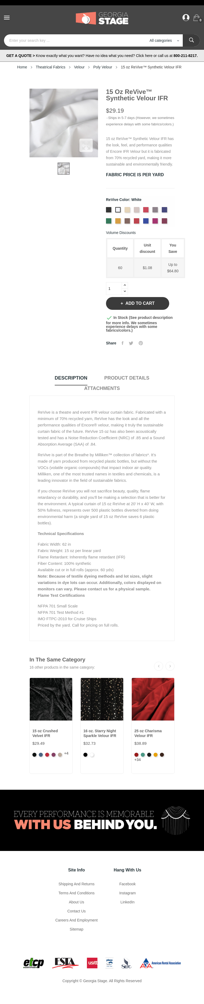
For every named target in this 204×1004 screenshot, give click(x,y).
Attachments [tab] (102, 388)
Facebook (127, 884)
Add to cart (139, 303)
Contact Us (76, 911)
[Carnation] (146, 211)
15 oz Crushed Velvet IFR (45, 733)
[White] (118, 211)
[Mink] (128, 222)
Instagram (127, 893)
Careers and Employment (76, 920)
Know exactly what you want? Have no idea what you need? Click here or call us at (102, 56)
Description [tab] (71, 378)
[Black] (109, 211)
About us (76, 902)
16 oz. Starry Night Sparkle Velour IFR (99, 733)
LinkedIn (128, 902)
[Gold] (118, 222)
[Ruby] (137, 222)
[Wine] (165, 222)
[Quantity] (114, 288)
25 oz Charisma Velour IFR (148, 733)
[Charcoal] (155, 211)
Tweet (131, 343)
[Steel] (137, 211)
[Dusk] (165, 211)
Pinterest (141, 343)
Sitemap (76, 929)
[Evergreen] (109, 222)
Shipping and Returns (76, 884)
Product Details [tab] (127, 378)
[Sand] (128, 211)
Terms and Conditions (76, 893)
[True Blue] (146, 222)
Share (122, 343)
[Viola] (155, 222)
